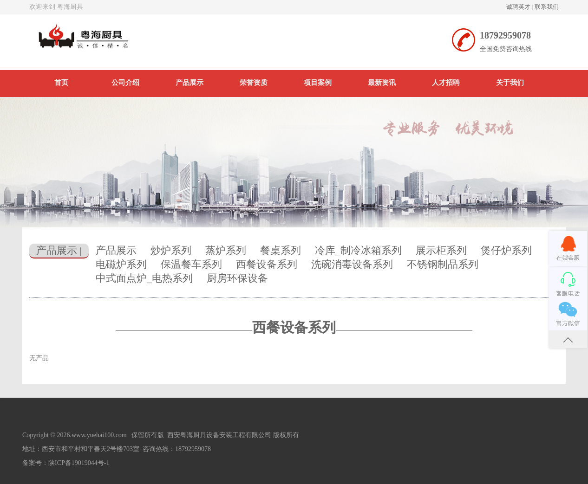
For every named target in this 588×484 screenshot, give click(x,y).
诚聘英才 (518, 6)
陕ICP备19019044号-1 (78, 462)
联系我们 (547, 6)
